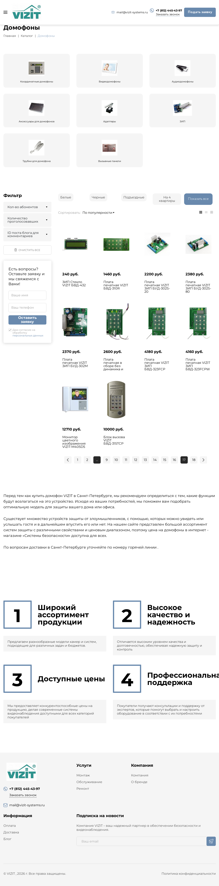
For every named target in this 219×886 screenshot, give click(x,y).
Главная (9, 36)
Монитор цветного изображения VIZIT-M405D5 (74, 442)
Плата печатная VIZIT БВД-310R (115, 285)
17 (184, 460)
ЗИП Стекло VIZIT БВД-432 (74, 283)
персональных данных (28, 335)
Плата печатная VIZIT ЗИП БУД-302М (75, 363)
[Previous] (68, 460)
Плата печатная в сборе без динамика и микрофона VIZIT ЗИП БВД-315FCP (113, 369)
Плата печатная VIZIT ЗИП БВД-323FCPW (198, 364)
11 (126, 460)
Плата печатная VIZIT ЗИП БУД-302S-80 (198, 286)
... (97, 460)
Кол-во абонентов (22, 207)
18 (193, 460)
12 (135, 460)
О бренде (139, 782)
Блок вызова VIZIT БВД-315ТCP (114, 440)
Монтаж (83, 775)
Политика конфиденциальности (189, 874)
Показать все (198, 198)
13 (145, 460)
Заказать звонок (168, 14)
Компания (139, 775)
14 (155, 460)
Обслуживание (89, 782)
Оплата (9, 826)
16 (174, 460)
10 (116, 460)
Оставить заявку (27, 319)
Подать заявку (200, 12)
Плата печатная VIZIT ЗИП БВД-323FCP (156, 364)
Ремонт (82, 789)
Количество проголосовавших (22, 219)
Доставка (11, 832)
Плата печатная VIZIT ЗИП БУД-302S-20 (157, 286)
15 (164, 460)
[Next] (203, 460)
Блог (7, 839)
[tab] (200, 212)
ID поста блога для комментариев (23, 234)
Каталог (27, 36)
